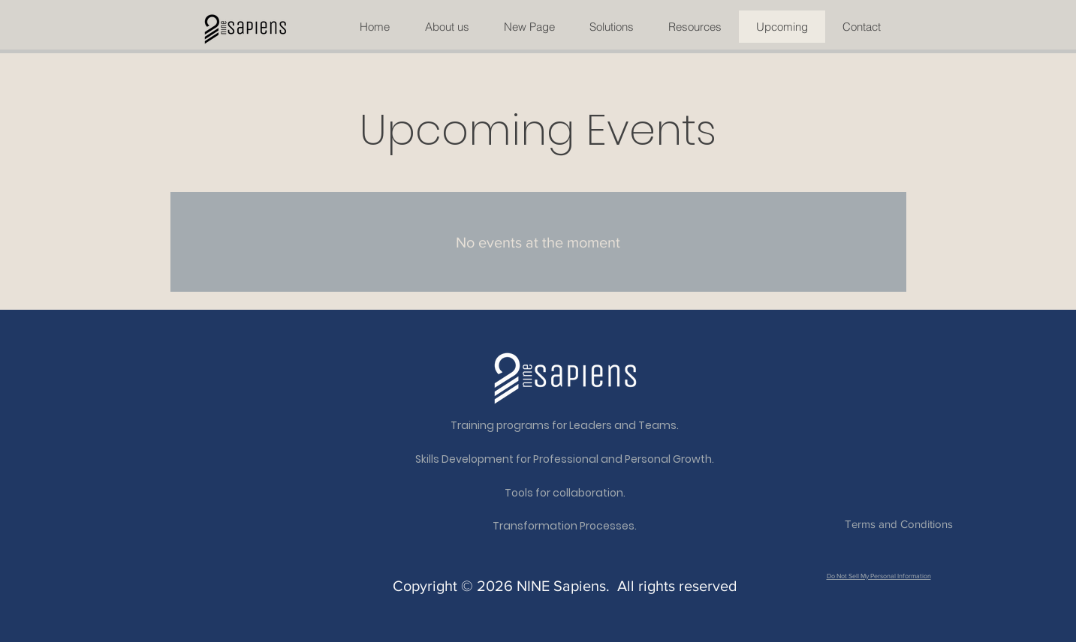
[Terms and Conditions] (899, 524)
